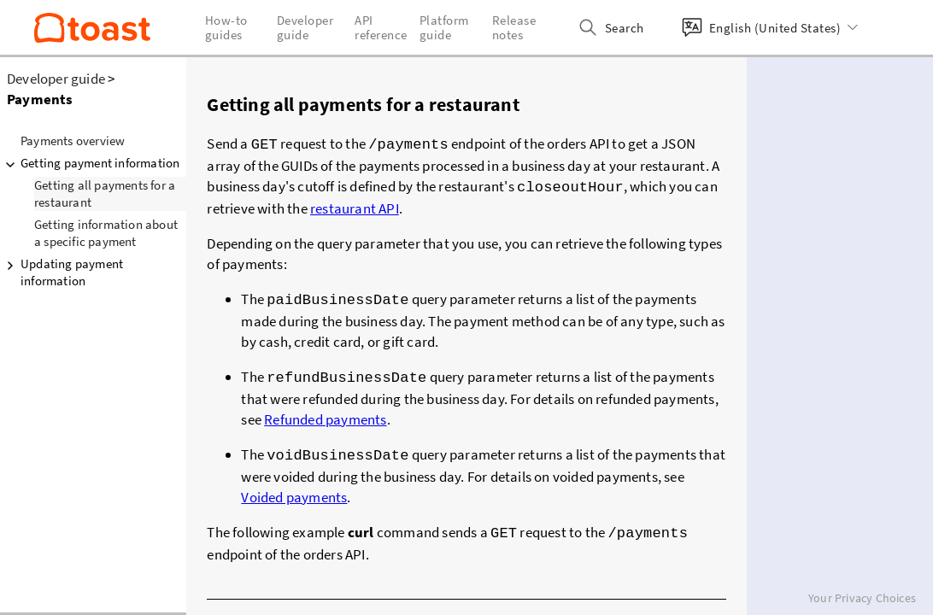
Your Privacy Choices (862, 598)
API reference (381, 27)
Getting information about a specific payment (106, 232)
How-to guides (226, 27)
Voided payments (294, 488)
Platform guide (444, 27)
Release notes (514, 27)
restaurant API (354, 205)
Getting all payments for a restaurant (104, 193)
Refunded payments (325, 412)
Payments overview (73, 140)
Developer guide (56, 78)
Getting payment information (89, 163)
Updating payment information (61, 272)
